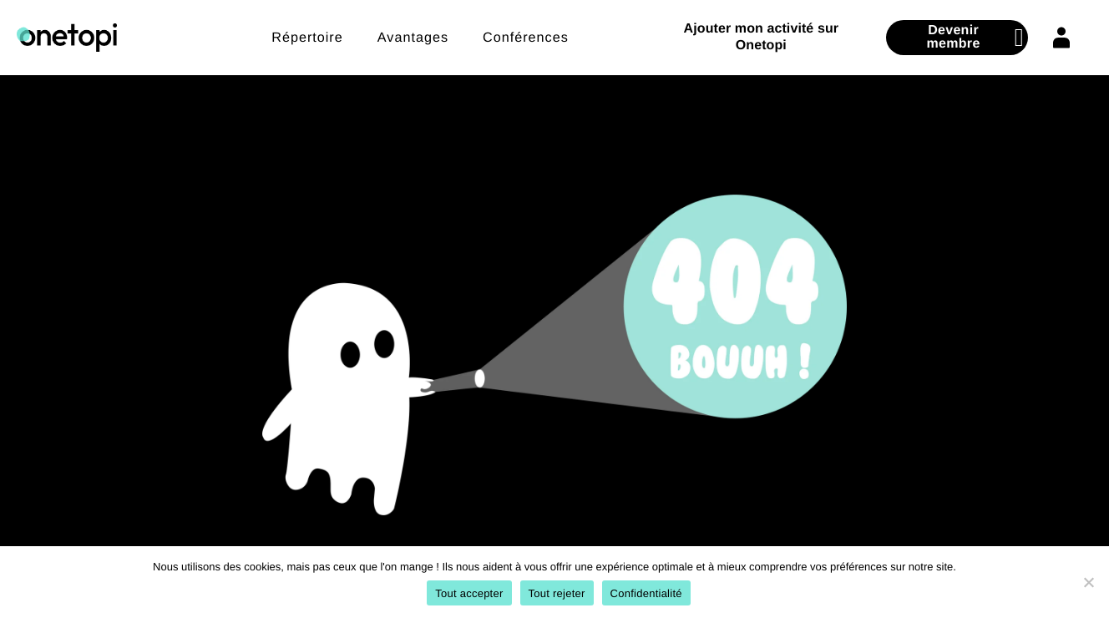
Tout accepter (469, 593)
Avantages (412, 37)
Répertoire (307, 37)
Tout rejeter (557, 593)
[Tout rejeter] (1088, 582)
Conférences (526, 37)
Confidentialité (646, 593)
